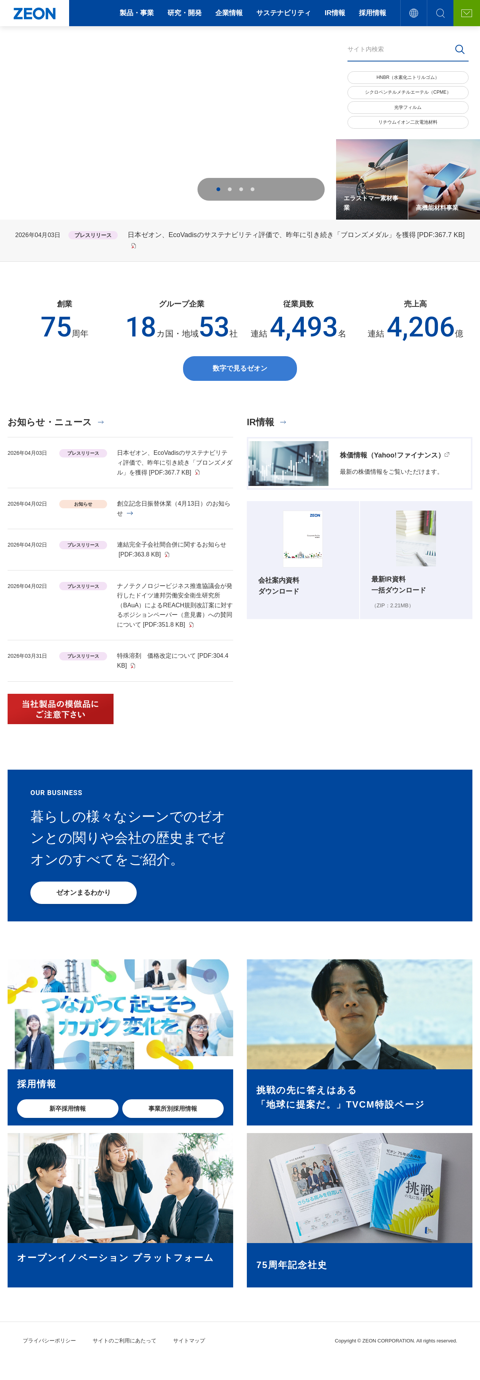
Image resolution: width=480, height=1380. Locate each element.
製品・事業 (137, 13)
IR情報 (335, 13)
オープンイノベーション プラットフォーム (115, 1258)
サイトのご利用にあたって (124, 1341)
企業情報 (229, 13)
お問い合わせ (466, 13)
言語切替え (413, 13)
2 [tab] (230, 189)
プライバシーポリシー (49, 1341)
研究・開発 (184, 13)
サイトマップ (189, 1341)
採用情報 (372, 13)
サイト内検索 (440, 13)
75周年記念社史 (291, 1265)
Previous (269, 189)
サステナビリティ (283, 13)
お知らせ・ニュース (50, 422)
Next (288, 189)
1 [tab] (218, 189)
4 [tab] (252, 189)
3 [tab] (241, 189)
